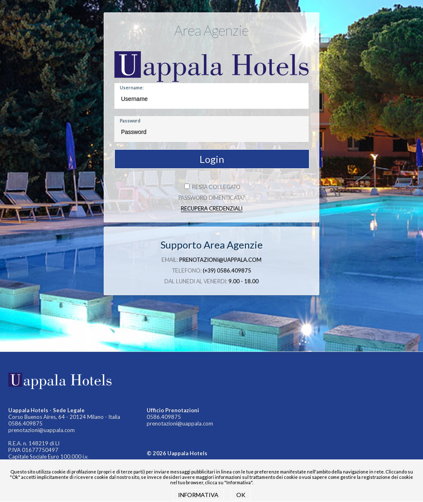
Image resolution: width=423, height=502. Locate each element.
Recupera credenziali (211, 208)
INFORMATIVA (198, 494)
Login (212, 159)
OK (240, 494)
